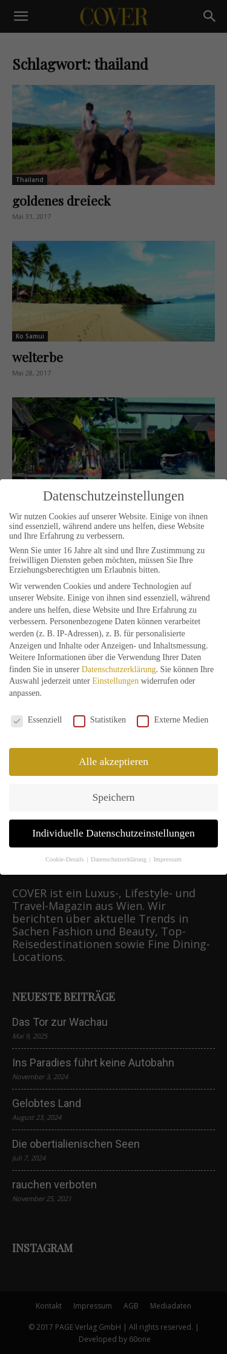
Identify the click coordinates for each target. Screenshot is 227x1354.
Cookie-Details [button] (65, 859)
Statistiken (99, 720)
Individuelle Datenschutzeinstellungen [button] (113, 833)
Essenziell (36, 720)
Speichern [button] (114, 797)
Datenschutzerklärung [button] (119, 859)
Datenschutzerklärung (119, 669)
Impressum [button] (167, 859)
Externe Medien (172, 720)
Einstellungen (115, 680)
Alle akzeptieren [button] (113, 761)
